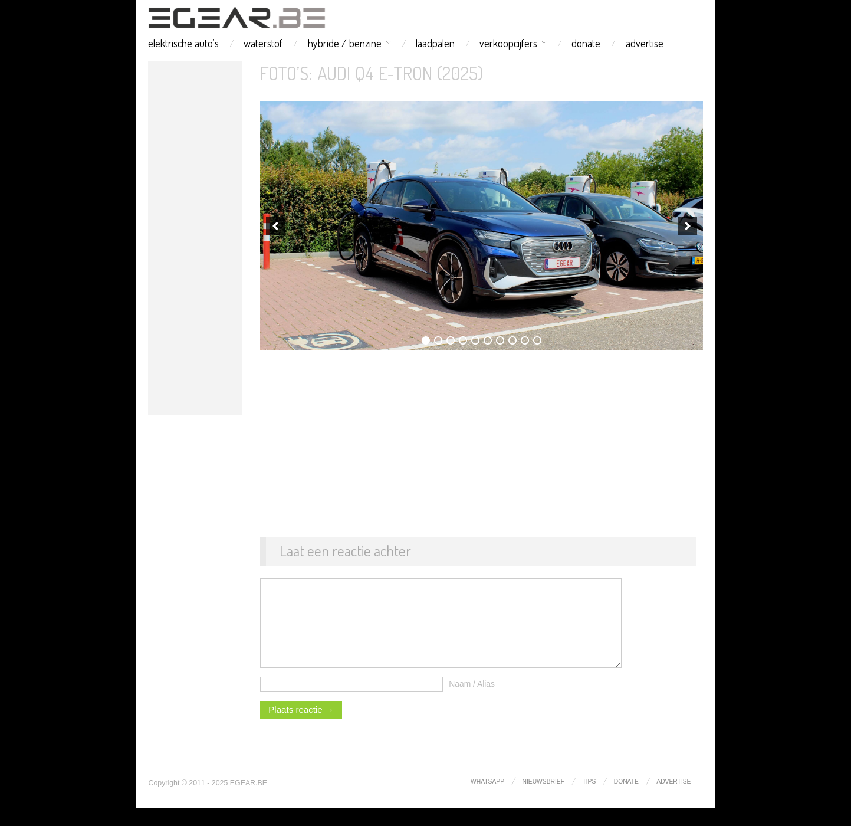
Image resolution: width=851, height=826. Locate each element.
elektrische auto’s (183, 43)
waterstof (263, 43)
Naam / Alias (472, 701)
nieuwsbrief (543, 799)
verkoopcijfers (508, 43)
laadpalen (435, 43)
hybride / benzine (345, 43)
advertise (644, 43)
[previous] (275, 226)
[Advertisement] (195, 238)
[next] (687, 226)
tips (589, 799)
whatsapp (487, 799)
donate (585, 43)
